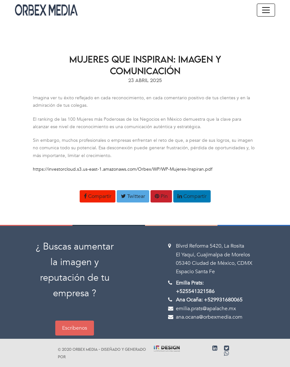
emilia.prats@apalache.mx (206, 308)
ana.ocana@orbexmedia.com (209, 317)
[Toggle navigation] (266, 10)
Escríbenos (74, 328)
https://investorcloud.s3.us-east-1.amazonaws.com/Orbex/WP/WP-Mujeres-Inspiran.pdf (122, 169)
